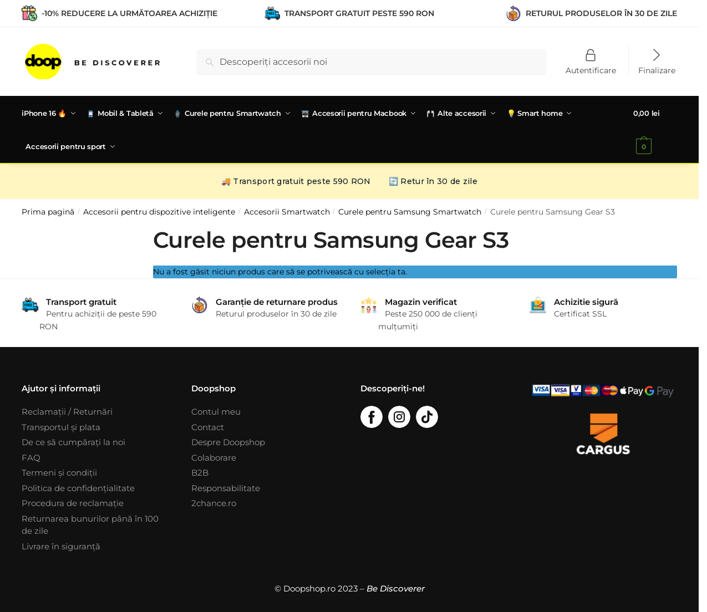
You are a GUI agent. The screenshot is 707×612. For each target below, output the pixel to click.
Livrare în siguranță (61, 545)
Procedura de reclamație (73, 502)
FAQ (31, 456)
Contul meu (216, 410)
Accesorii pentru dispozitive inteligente (159, 210)
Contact (207, 426)
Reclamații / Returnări (67, 410)
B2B (199, 471)
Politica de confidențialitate (78, 487)
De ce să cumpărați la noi (73, 441)
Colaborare (213, 456)
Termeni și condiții (59, 471)
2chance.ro (213, 502)
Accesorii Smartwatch (287, 210)
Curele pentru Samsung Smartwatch (409, 210)
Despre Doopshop (228, 441)
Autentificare (591, 69)
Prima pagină (48, 210)
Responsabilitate (225, 487)
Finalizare (656, 69)
